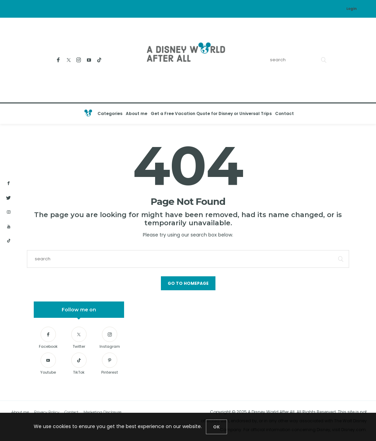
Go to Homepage (188, 283)
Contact (284, 113)
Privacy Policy (46, 412)
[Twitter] (68, 60)
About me (136, 113)
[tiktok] (8, 241)
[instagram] (8, 212)
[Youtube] (89, 60)
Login (351, 8)
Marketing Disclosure (102, 412)
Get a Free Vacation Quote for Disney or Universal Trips (211, 113)
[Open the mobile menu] (364, 114)
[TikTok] (99, 60)
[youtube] (8, 227)
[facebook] (8, 183)
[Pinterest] (109, 365)
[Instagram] (79, 60)
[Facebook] (58, 60)
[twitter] (8, 198)
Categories (109, 113)
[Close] (216, 427)
